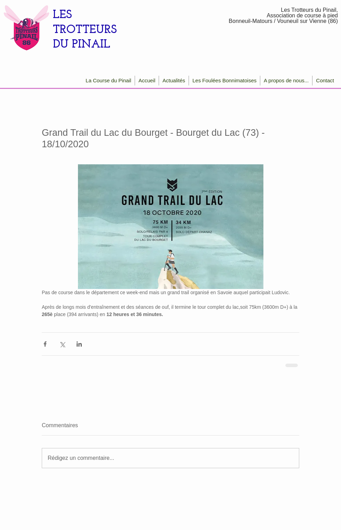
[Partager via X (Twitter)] (62, 344)
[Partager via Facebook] (45, 344)
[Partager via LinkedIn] (79, 344)
